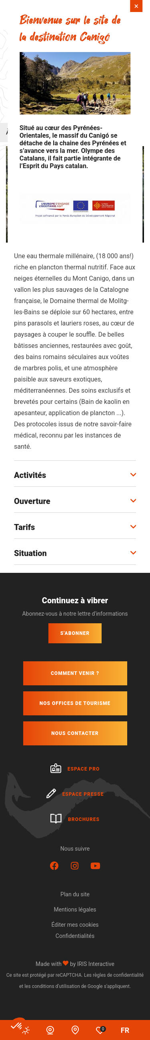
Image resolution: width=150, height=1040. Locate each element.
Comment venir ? (75, 673)
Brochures (75, 819)
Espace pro (75, 769)
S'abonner (75, 633)
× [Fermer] (136, 6)
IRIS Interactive (95, 964)
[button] (16, 1026)
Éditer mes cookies (74, 925)
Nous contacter (74, 733)
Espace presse (75, 794)
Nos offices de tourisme (75, 703)
